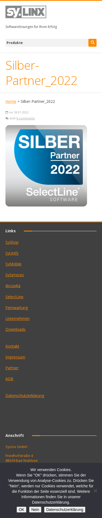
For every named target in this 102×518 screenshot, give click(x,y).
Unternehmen (17, 318)
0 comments (26, 118)
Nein (35, 509)
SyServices (14, 274)
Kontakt (12, 346)
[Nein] (95, 490)
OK (21, 509)
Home (10, 101)
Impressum (15, 357)
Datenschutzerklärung (24, 395)
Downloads (15, 329)
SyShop (11, 242)
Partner (11, 367)
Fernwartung (16, 307)
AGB (9, 378)
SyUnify (11, 253)
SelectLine (14, 296)
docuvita (12, 285)
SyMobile (13, 263)
